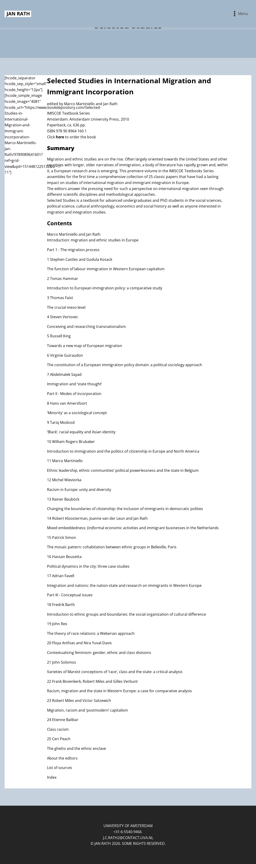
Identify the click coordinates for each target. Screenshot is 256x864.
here (60, 137)
